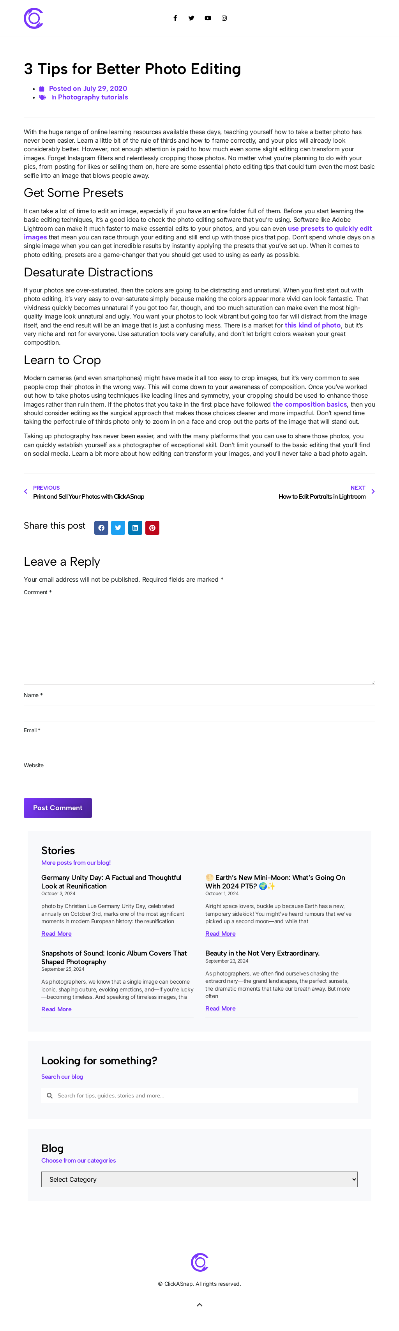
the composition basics (310, 404)
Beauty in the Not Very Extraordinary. (262, 953)
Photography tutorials (93, 97)
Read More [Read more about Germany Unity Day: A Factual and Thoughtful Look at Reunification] (56, 933)
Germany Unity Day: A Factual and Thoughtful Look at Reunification (111, 881)
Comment (37, 592)
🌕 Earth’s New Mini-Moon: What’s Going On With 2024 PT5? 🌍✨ (275, 881)
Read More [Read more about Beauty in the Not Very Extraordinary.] (220, 1008)
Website (34, 765)
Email (32, 730)
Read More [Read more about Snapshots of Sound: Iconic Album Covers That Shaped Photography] (56, 1009)
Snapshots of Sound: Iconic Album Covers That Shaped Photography (114, 957)
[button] (101, 528)
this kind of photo (313, 325)
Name (33, 695)
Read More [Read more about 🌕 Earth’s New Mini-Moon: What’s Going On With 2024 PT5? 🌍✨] (220, 933)
